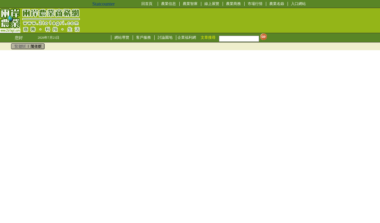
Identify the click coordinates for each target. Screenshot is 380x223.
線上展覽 (211, 4)
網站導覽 (121, 37)
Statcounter (103, 4)
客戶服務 (143, 37)
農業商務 (233, 4)
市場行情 (255, 4)
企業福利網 (186, 37)
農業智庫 (190, 4)
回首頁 (146, 4)
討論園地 (165, 37)
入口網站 (298, 4)
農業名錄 (276, 4)
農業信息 (168, 4)
